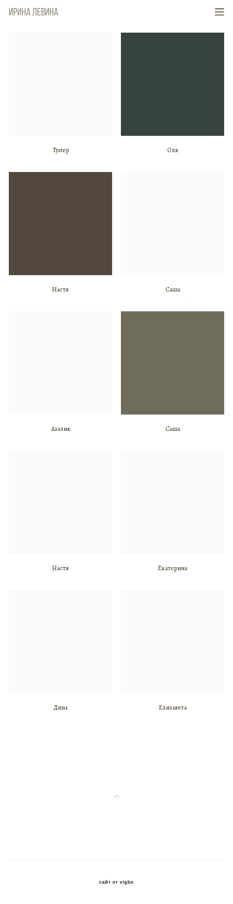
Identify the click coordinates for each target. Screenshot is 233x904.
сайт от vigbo (116, 882)
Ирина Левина (33, 12)
